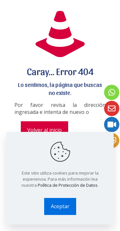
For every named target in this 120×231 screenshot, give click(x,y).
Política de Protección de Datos (68, 185)
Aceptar (60, 206)
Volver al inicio (44, 129)
